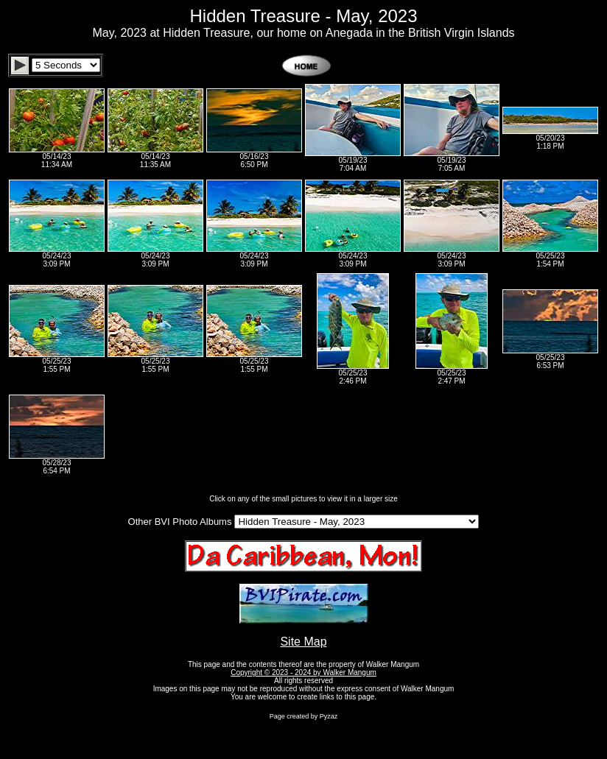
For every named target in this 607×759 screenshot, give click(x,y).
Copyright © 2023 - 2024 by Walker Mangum (303, 672)
